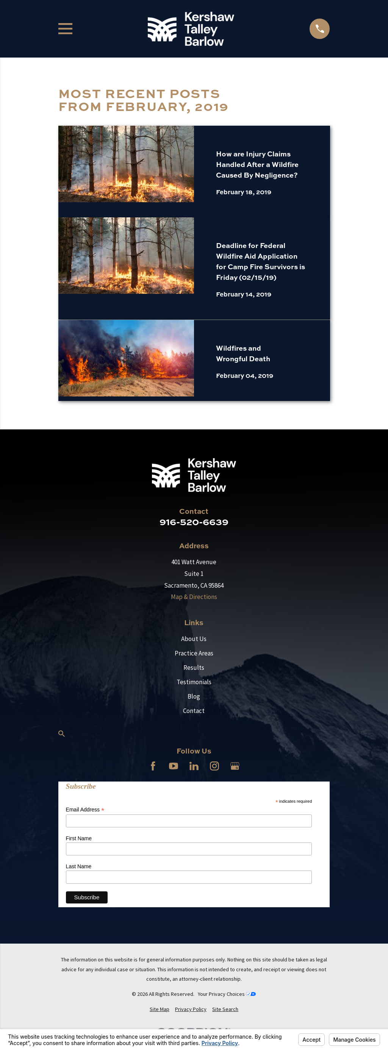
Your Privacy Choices (227, 994)
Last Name (79, 866)
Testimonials (194, 682)
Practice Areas (194, 653)
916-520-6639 (194, 521)
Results (193, 667)
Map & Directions (194, 597)
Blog (194, 696)
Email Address (85, 809)
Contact (194, 711)
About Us (194, 639)
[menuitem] (159, 1009)
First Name (79, 838)
